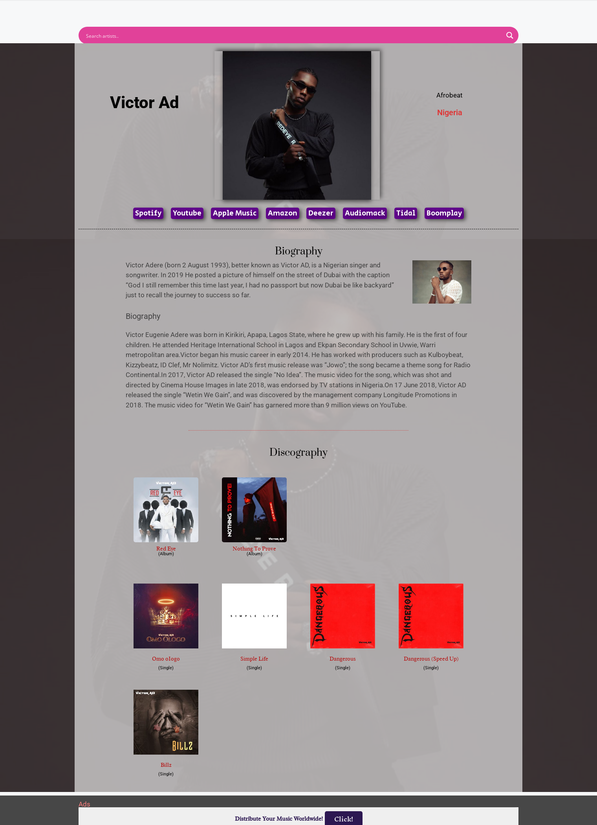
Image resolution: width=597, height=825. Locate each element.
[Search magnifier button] (509, 35)
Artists (227, 10)
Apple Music (234, 213)
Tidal (405, 213)
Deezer (320, 213)
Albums (264, 10)
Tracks (301, 10)
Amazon (282, 213)
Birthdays (394, 10)
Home (193, 10)
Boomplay (444, 213)
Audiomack (365, 213)
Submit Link (343, 10)
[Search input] (293, 35)
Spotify (148, 213)
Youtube (187, 213)
